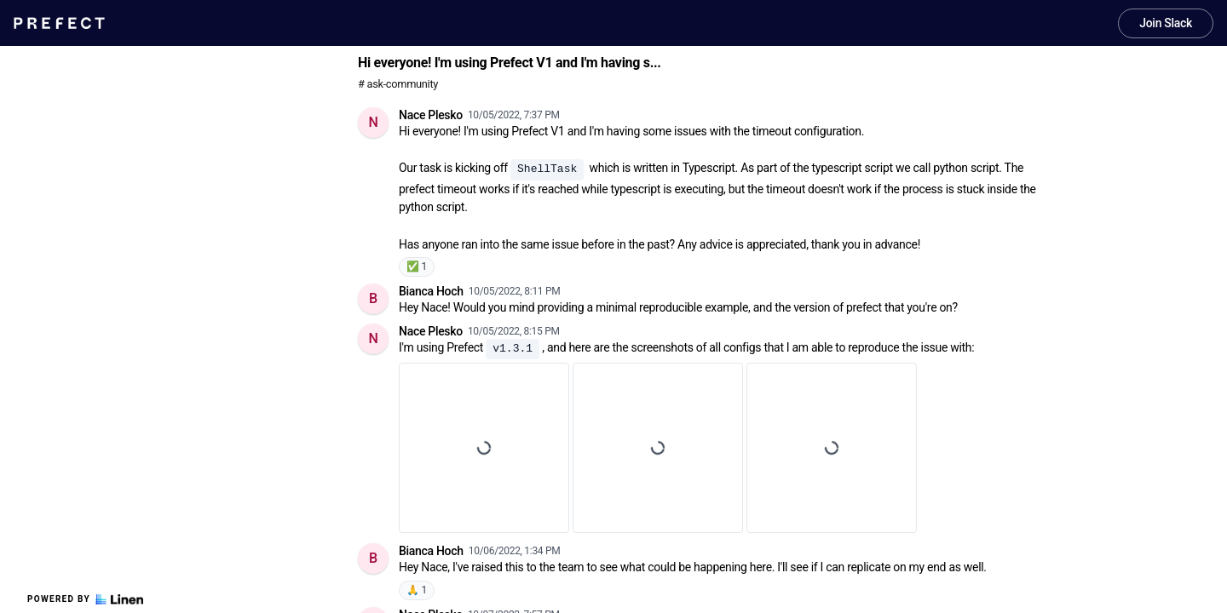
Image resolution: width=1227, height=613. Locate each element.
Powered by (85, 599)
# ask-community (398, 83)
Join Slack (1165, 23)
